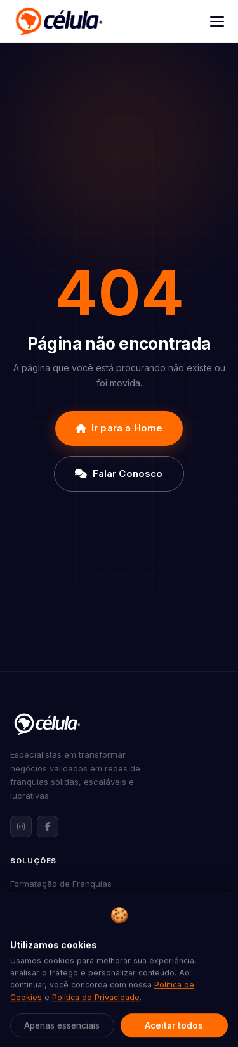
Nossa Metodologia (48, 1037)
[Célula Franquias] (58, 21)
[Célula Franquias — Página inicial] (47, 724)
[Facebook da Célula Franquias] (47, 826)
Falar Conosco (118, 473)
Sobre (22, 1017)
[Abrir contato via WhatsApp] (204, 1013)
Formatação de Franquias (61, 884)
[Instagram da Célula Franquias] (21, 826)
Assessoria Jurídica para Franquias (80, 963)
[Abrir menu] (217, 21)
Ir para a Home (119, 428)
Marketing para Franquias (61, 943)
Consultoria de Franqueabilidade (75, 923)
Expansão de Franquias (56, 904)
